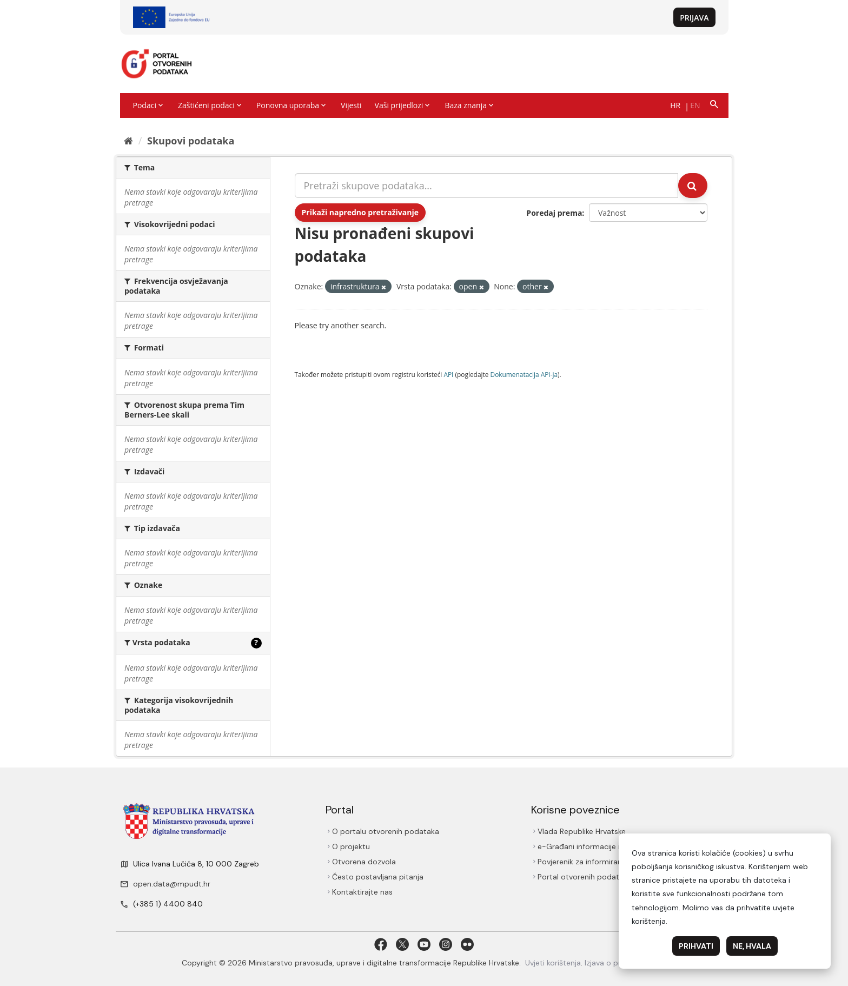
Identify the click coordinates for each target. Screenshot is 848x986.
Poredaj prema (554, 213)
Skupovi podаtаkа (190, 140)
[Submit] (692, 185)
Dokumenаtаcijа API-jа (524, 374)
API (448, 374)
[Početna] (128, 140)
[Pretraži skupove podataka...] (487, 185)
